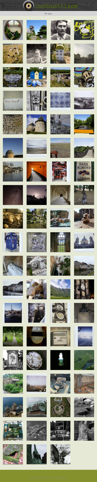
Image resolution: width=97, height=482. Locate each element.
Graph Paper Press (62, 478)
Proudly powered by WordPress (37, 478)
